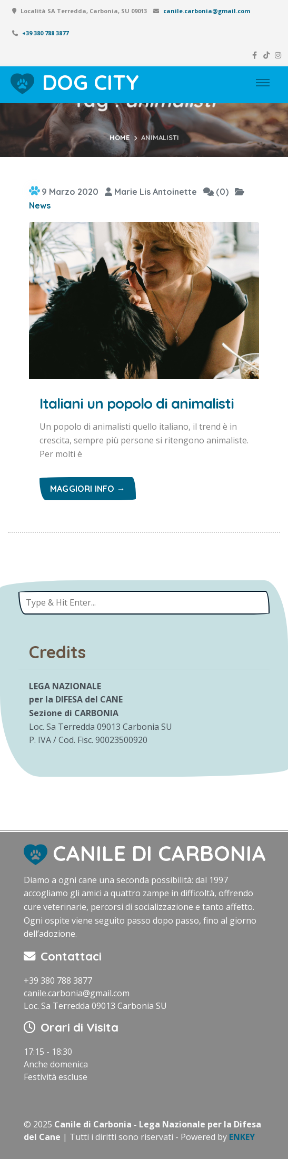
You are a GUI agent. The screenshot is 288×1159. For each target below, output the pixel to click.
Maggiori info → (87, 488)
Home (120, 137)
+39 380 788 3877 (45, 33)
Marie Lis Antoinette (151, 191)
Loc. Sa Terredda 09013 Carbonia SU (95, 1006)
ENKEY (242, 1137)
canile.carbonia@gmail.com (206, 11)
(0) (216, 191)
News (40, 205)
